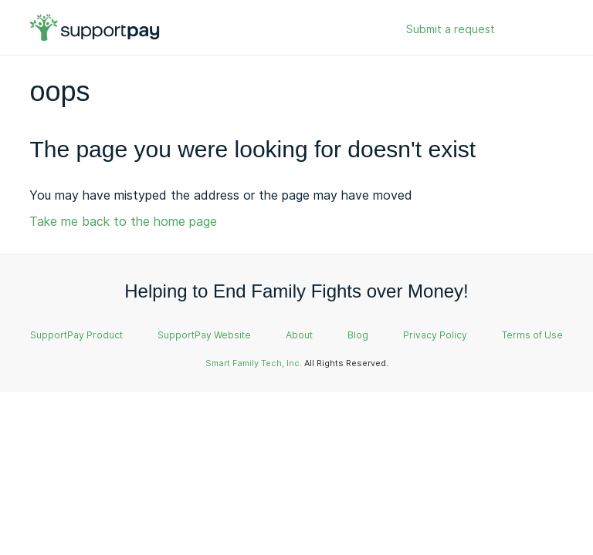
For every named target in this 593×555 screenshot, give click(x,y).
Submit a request (450, 28)
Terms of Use (532, 335)
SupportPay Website (204, 335)
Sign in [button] (531, 29)
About (299, 335)
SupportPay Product (76, 335)
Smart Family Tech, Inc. (253, 363)
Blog (357, 335)
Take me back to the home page (123, 221)
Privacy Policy (435, 335)
